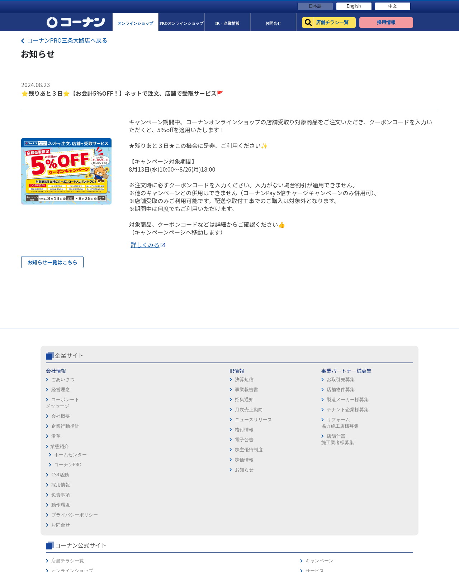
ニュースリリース (130, 450)
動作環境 (241, 421)
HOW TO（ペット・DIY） (329, 451)
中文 (392, 6)
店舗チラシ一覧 (319, 401)
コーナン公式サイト (333, 385)
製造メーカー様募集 (193, 430)
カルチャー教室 (319, 471)
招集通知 (121, 430)
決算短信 (121, 410)
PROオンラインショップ (328, 421)
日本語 (315, 6)
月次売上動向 (126, 440)
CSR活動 (59, 505)
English (354, 6)
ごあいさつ (63, 410)
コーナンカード (389, 431)
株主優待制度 (126, 480)
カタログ (382, 421)
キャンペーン (387, 401)
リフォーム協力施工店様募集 (185, 453)
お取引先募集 (186, 410)
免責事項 (241, 411)
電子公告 (121, 470)
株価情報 (121, 490)
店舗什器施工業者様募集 (182, 469)
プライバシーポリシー (255, 431)
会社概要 (60, 446)
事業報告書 (123, 420)
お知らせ (121, 500)
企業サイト (69, 385)
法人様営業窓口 (319, 431)
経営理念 (60, 420)
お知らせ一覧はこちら (52, 262)
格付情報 (121, 460)
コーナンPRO (67, 495)
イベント (312, 441)
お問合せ (241, 441)
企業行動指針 (65, 456)
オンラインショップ (324, 411)
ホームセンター (70, 485)
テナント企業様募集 (193, 440)
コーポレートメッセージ (62, 433)
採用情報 (241, 401)
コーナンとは (387, 441)
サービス (382, 411)
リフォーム (315, 461)
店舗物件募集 (186, 420)
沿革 (56, 466)
